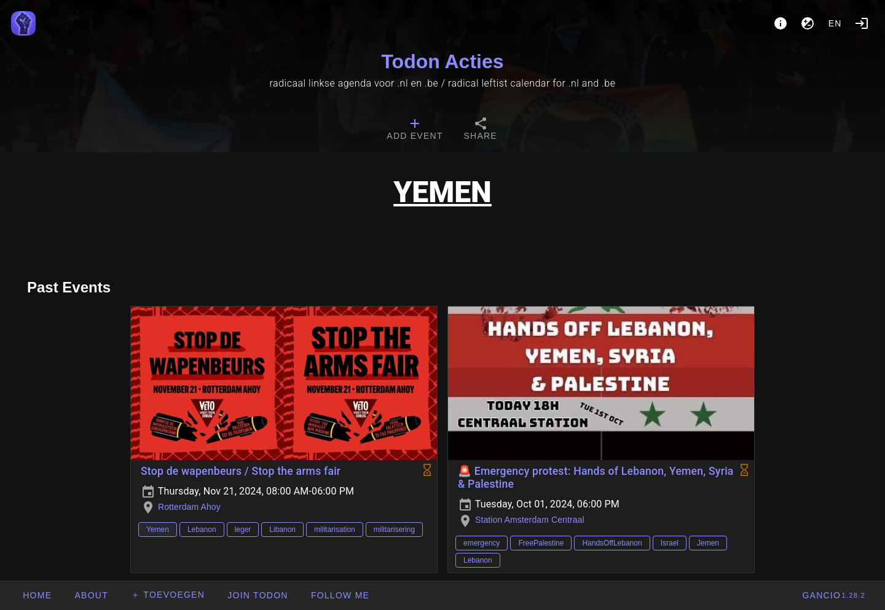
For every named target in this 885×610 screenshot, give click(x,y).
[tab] (414, 130)
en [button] (835, 23)
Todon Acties (442, 61)
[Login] (861, 23)
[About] (780, 23)
